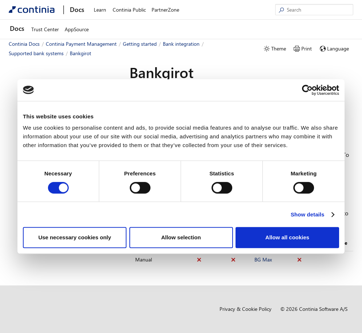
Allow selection (181, 237)
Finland (34, 272)
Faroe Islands (40, 261)
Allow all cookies (287, 237)
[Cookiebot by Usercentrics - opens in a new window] (307, 90)
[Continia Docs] (32, 9)
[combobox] (60, 72)
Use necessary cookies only (74, 237)
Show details (308, 214)
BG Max (263, 259)
